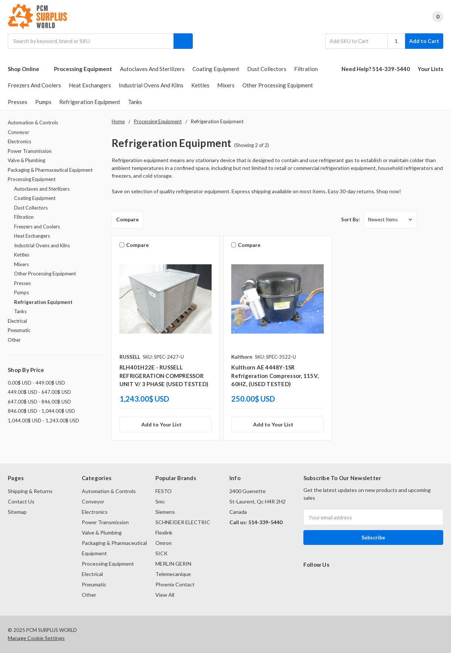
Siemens (165, 512)
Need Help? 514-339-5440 (375, 69)
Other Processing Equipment (277, 85)
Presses (17, 101)
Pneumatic (19, 330)
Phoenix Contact (175, 584)
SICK (161, 553)
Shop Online (27, 69)
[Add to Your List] (166, 424)
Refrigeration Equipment (89, 101)
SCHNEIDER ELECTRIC (182, 522)
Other (14, 340)
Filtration (306, 69)
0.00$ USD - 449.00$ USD (36, 383)
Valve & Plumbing (26, 160)
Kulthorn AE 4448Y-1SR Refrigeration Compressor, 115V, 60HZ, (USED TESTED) (275, 375)
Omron (163, 543)
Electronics (19, 141)
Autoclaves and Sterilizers (152, 69)
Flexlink (163, 532)
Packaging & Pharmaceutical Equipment (50, 170)
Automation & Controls (33, 122)
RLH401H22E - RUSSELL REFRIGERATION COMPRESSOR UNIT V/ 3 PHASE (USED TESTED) (164, 375)
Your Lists (430, 69)
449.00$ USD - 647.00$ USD (39, 392)
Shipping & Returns (30, 491)
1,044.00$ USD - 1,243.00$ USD (43, 420)
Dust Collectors (266, 69)
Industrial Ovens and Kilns (151, 85)
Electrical (17, 321)
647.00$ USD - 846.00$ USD (39, 402)
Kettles (200, 85)
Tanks (135, 101)
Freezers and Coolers (34, 85)
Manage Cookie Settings (36, 638)
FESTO (163, 491)
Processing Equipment (83, 69)
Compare (127, 219)
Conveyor (18, 132)
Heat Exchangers (90, 85)
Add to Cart (424, 41)
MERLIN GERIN (173, 563)
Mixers (226, 85)
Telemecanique (173, 574)
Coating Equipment (215, 69)
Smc (160, 501)
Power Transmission (29, 151)
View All (164, 595)
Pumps (43, 101)
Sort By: (350, 219)
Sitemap (17, 512)
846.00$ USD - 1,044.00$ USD (41, 411)
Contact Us (21, 501)
